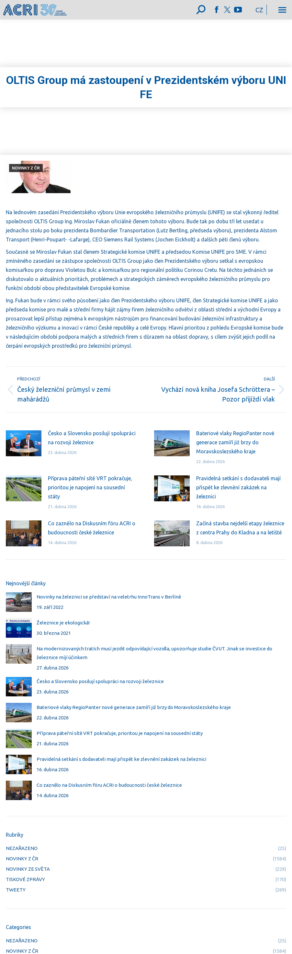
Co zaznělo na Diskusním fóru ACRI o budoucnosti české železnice (91, 527)
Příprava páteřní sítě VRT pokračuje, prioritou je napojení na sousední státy (90, 487)
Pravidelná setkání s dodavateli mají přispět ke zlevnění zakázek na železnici (238, 487)
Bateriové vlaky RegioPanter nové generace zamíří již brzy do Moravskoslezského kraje (235, 442)
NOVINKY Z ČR (26, 168)
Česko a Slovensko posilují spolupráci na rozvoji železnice (92, 437)
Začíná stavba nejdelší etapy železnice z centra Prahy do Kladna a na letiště (240, 527)
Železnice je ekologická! (63, 622)
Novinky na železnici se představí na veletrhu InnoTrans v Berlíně (109, 596)
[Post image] (23, 443)
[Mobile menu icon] (282, 10)
